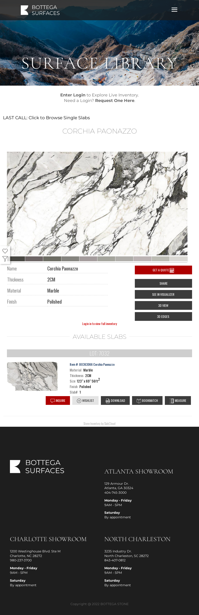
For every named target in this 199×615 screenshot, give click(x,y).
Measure (177, 400)
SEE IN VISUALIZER (163, 294)
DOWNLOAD (115, 400)
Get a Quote (163, 270)
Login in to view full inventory (99, 323)
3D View (163, 305)
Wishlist (85, 400)
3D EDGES (163, 316)
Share (164, 283)
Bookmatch (147, 400)
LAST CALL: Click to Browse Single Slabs (46, 117)
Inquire (57, 400)
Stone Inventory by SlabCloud (99, 423)
